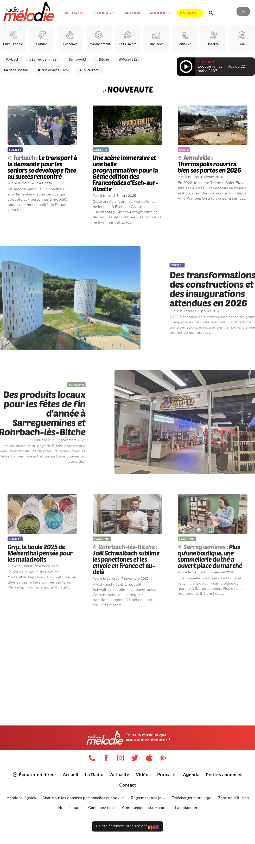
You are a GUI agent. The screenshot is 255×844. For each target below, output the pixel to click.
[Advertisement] (127, 659)
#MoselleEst (129, 59)
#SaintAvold (76, 59)
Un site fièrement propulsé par (127, 827)
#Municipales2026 (53, 70)
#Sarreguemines (42, 59)
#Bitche (102, 59)
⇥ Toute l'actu (89, 70)
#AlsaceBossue (15, 70)
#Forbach (11, 59)
